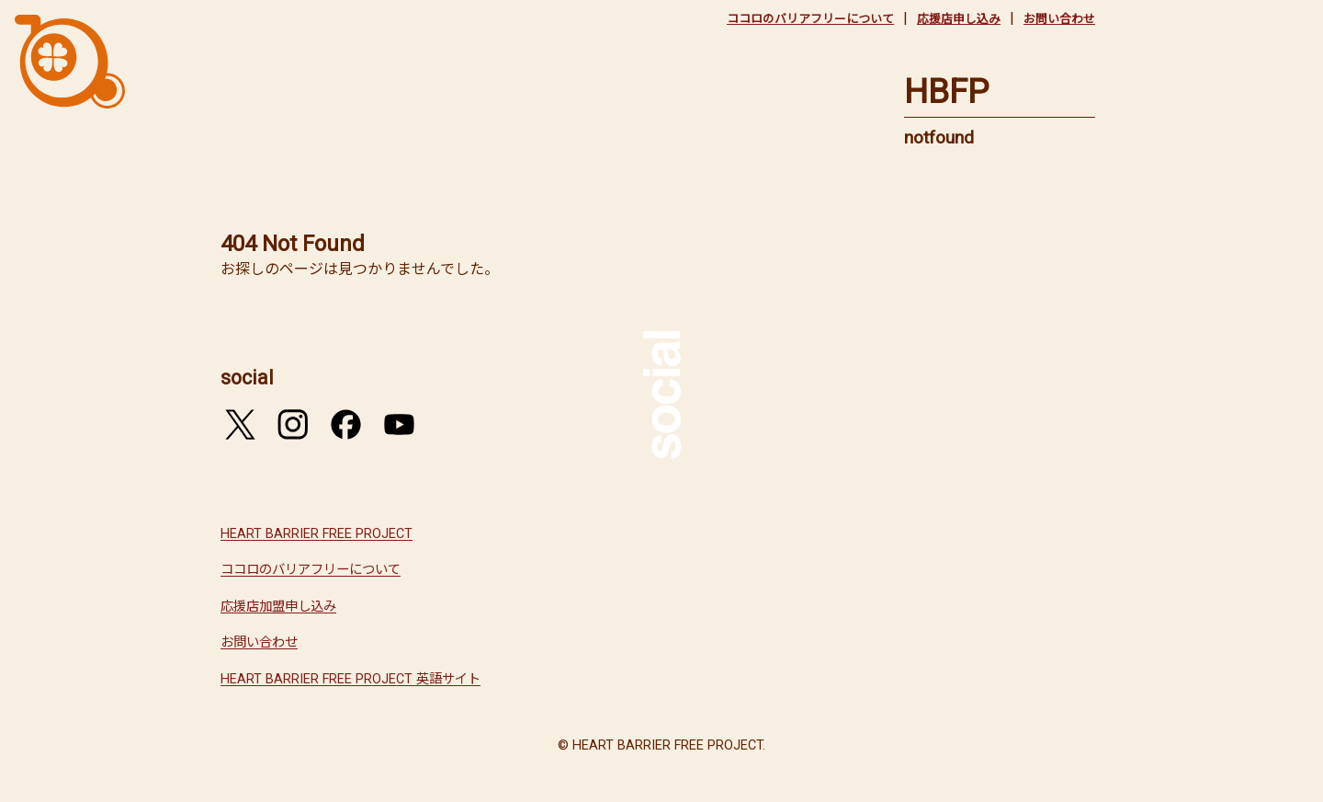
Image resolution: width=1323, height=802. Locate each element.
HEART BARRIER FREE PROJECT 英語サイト (350, 679)
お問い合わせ (1059, 19)
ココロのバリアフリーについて (810, 19)
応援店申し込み (959, 19)
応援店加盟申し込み (278, 606)
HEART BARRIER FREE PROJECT (316, 534)
